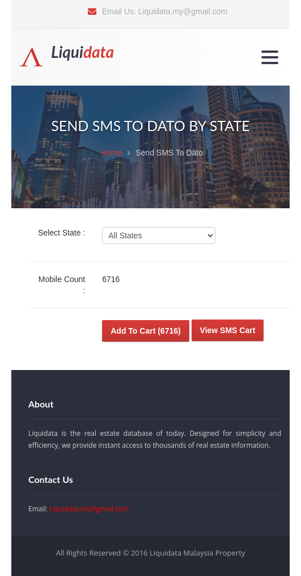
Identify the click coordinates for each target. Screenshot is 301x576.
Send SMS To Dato (169, 152)
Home (111, 152)
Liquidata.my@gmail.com (182, 11)
